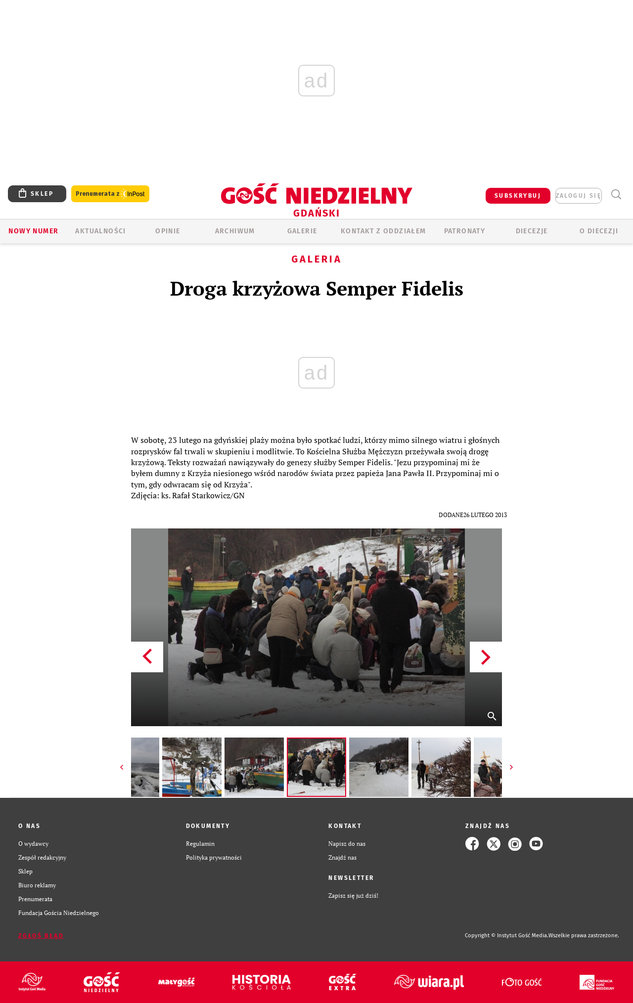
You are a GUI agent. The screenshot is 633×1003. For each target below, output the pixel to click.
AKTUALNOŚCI (100, 231)
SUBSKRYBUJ (518, 195)
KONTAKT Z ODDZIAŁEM (383, 231)
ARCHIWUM (235, 231)
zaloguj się (578, 195)
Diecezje (532, 231)
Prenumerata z (110, 194)
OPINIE (167, 231)
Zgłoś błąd (41, 935)
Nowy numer (33, 231)
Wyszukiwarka (616, 194)
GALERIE (302, 231)
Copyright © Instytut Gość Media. (506, 935)
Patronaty (465, 231)
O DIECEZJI (599, 231)
